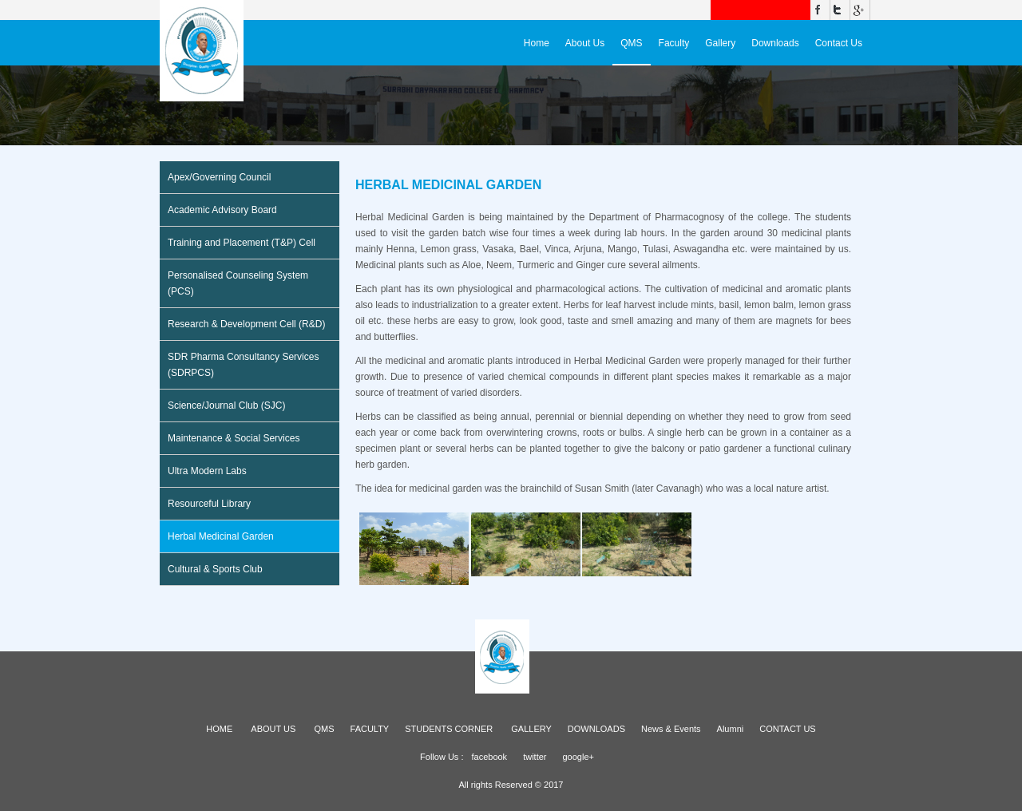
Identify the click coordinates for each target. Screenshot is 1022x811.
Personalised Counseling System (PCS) (238, 283)
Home (536, 43)
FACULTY (370, 729)
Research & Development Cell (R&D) (246, 324)
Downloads (774, 43)
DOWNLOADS (596, 729)
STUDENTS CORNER (449, 729)
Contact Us (838, 43)
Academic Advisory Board (222, 210)
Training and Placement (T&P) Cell (241, 242)
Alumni (730, 729)
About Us (584, 43)
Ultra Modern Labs (207, 471)
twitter (534, 757)
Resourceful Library (209, 503)
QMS (631, 43)
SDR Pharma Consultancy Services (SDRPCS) (243, 364)
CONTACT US (787, 729)
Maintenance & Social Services (233, 438)
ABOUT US (273, 729)
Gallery (720, 43)
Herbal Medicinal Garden (221, 536)
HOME (219, 729)
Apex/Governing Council (219, 177)
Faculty (674, 43)
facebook (489, 757)
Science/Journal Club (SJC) (226, 405)
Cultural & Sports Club (215, 569)
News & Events (671, 729)
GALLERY (531, 729)
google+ (577, 757)
